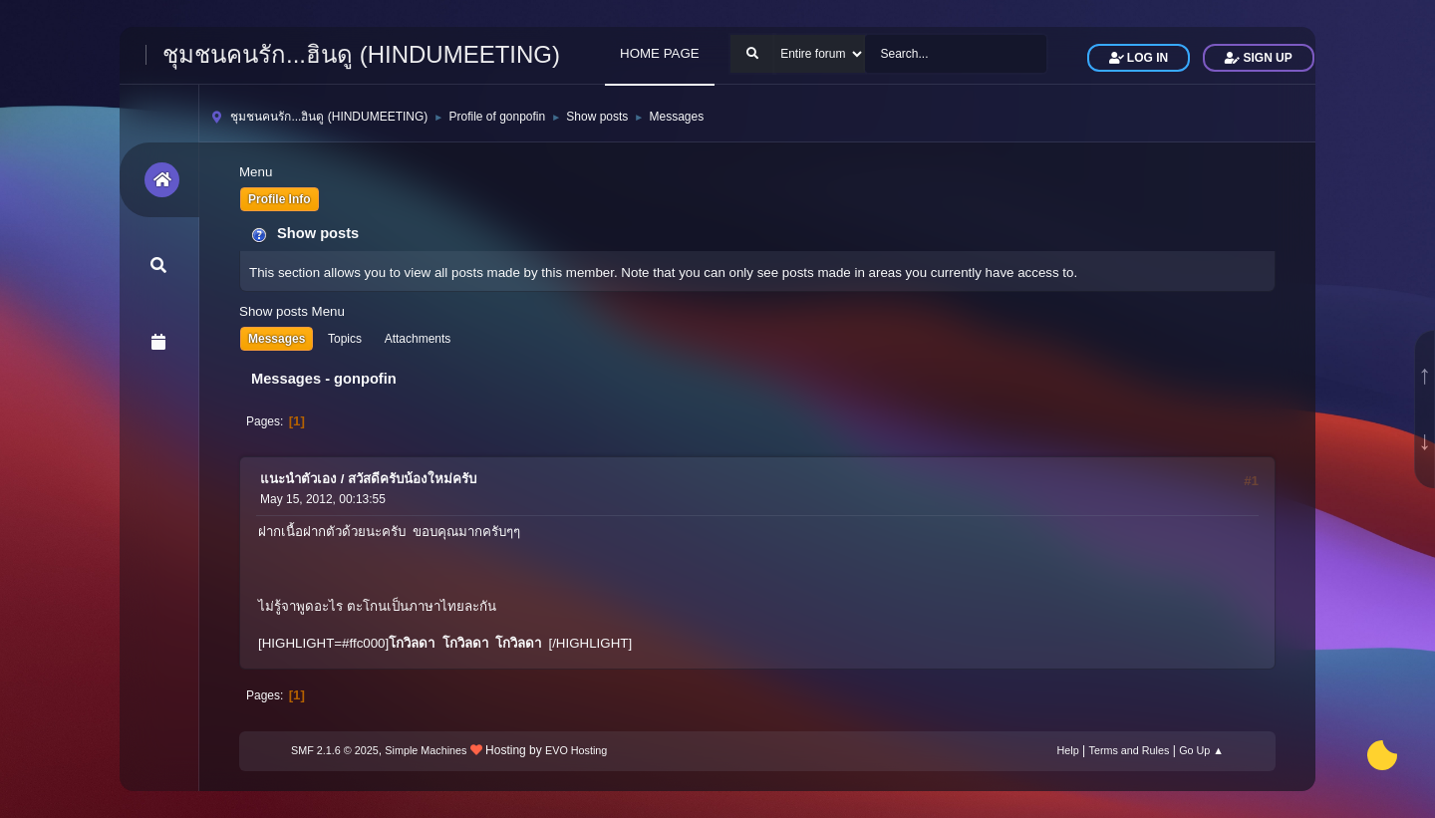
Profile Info (279, 199)
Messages (276, 339)
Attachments (418, 339)
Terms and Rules (1129, 750)
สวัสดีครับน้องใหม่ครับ (412, 478)
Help (1068, 750)
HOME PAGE (660, 53)
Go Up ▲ (1201, 750)
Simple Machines (425, 750)
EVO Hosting (576, 750)
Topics (345, 339)
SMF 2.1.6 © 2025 (335, 750)
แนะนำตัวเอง (298, 478)
